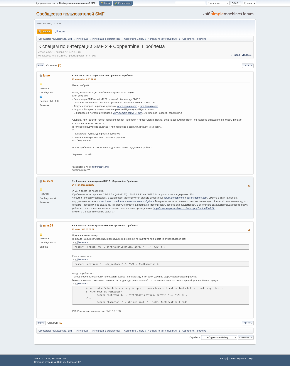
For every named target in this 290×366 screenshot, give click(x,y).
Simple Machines (59, 358)
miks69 (48, 181)
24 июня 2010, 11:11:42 (83, 185)
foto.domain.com (149, 106)
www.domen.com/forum (111, 201)
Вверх (41, 323)
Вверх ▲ (252, 358)
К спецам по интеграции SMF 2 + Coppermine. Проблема (102, 75)
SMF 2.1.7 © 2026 (42, 358)
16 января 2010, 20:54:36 (84, 79)
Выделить (83, 242)
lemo (46, 75)
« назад (235, 55)
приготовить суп (100, 167)
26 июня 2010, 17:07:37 (83, 229)
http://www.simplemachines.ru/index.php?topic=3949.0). (184, 208)
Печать (248, 65)
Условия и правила (237, 358)
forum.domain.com (127, 106)
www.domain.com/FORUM (127, 113)
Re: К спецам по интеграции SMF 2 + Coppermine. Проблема (105, 181)
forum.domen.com (174, 197)
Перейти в (194, 337)
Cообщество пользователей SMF (70, 13)
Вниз (40, 65)
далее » (247, 55)
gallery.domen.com (197, 197)
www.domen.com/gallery (140, 201)
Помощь (223, 358)
